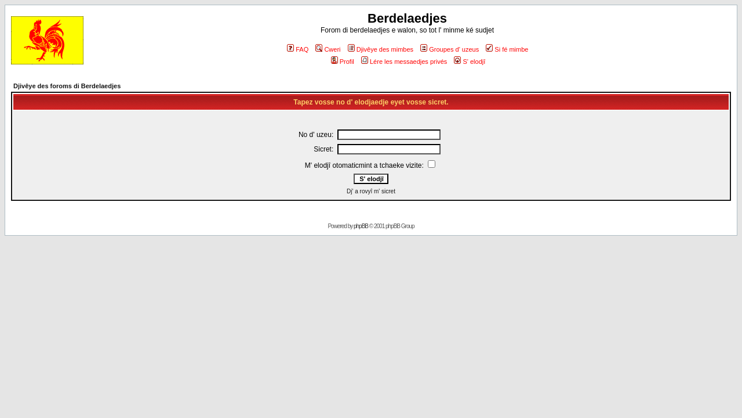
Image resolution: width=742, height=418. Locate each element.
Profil (342, 61)
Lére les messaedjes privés (404, 61)
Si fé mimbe (507, 49)
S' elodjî (469, 61)
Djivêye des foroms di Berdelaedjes (67, 85)
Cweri (327, 49)
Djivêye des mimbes (380, 49)
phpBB (361, 226)
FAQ (297, 49)
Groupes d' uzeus (449, 49)
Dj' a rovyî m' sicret (371, 191)
